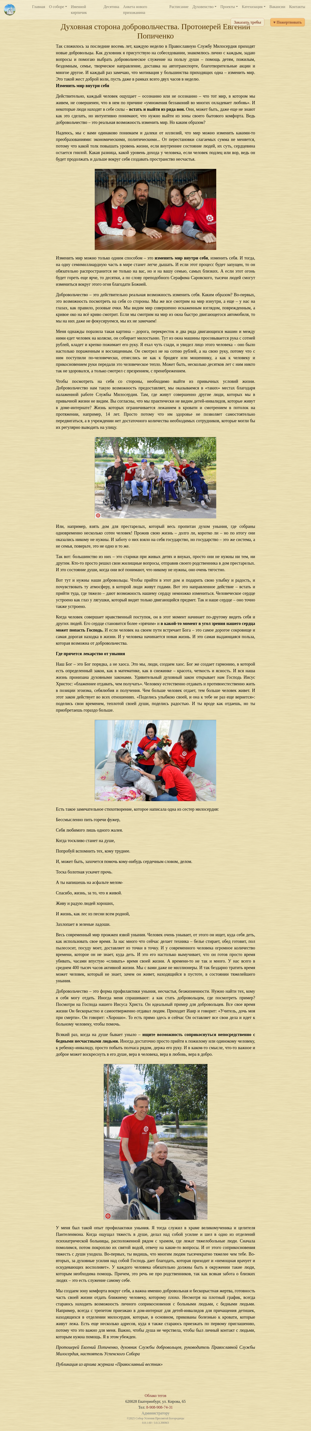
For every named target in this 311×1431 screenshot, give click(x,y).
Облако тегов (155, 1396)
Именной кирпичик (79, 10)
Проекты (227, 7)
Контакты (297, 7)
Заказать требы (247, 22)
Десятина (111, 7)
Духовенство (203, 7)
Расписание (179, 7)
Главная (38, 7)
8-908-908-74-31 (159, 1407)
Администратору (155, 1413)
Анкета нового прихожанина (135, 10)
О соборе (56, 7)
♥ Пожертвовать (287, 22)
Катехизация (252, 7)
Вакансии (277, 7)
